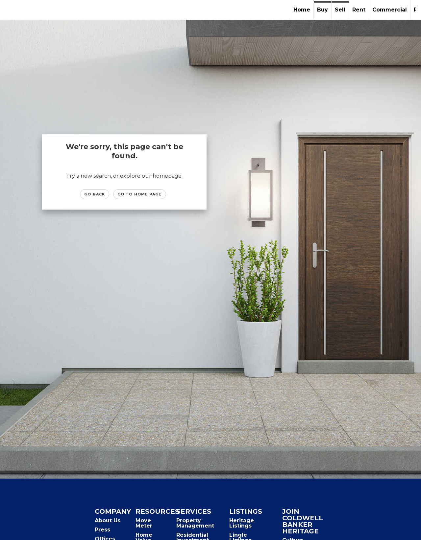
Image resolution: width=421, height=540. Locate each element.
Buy (322, 10)
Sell (340, 10)
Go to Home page (139, 194)
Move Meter (144, 523)
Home (301, 10)
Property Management (195, 523)
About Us (107, 520)
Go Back (94, 194)
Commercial (389, 10)
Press (102, 530)
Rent (358, 10)
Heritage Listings (241, 523)
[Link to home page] (8, 10)
